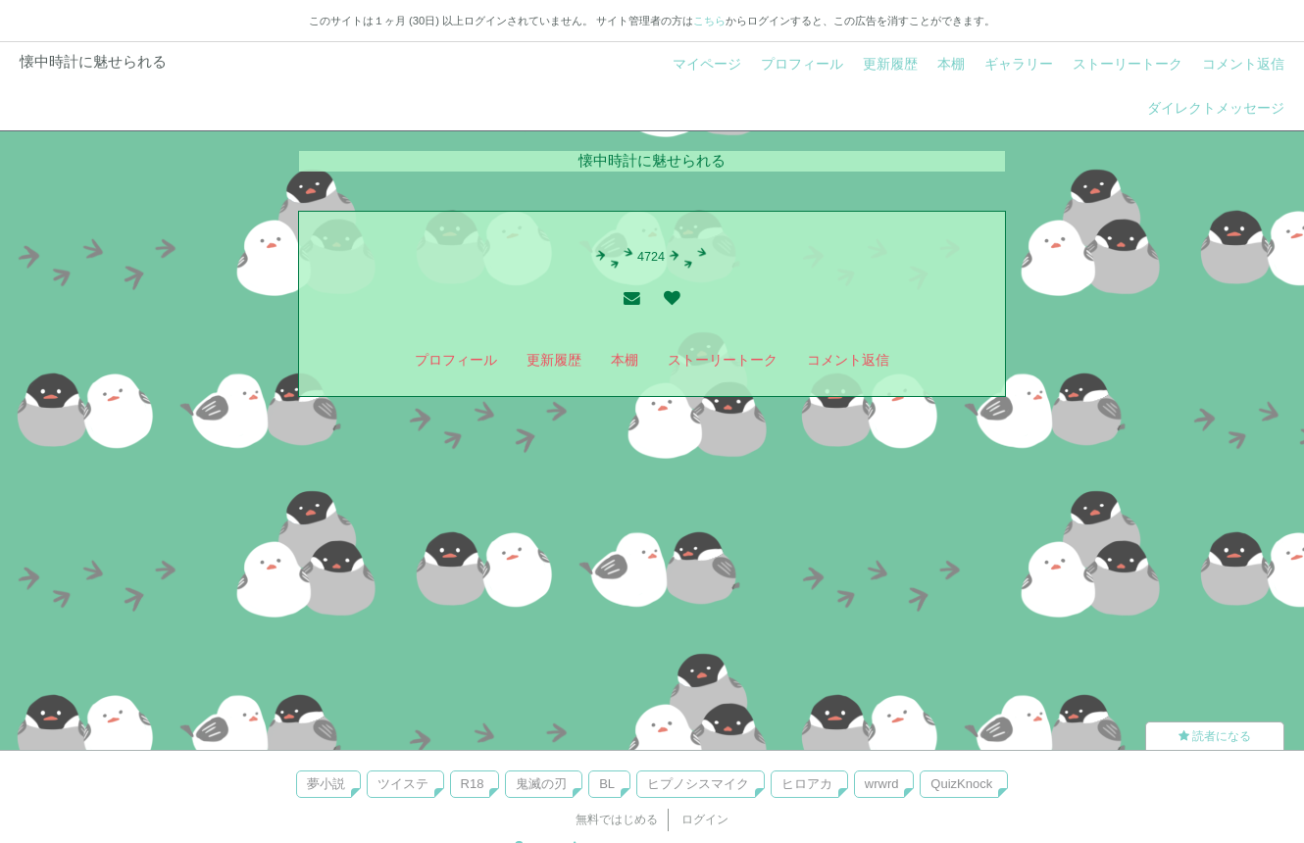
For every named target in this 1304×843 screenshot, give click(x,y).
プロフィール (802, 64)
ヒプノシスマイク (698, 783)
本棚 (951, 64)
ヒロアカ (806, 783)
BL (607, 783)
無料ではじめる (617, 819)
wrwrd (882, 783)
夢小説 (326, 783)
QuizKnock (961, 783)
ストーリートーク (1127, 64)
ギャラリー (1018, 64)
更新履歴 (890, 64)
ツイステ (402, 783)
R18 (472, 783)
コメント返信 (1243, 64)
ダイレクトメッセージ (1215, 108)
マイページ (707, 64)
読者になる (1215, 736)
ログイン (704, 819)
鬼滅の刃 (541, 783)
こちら (709, 20)
